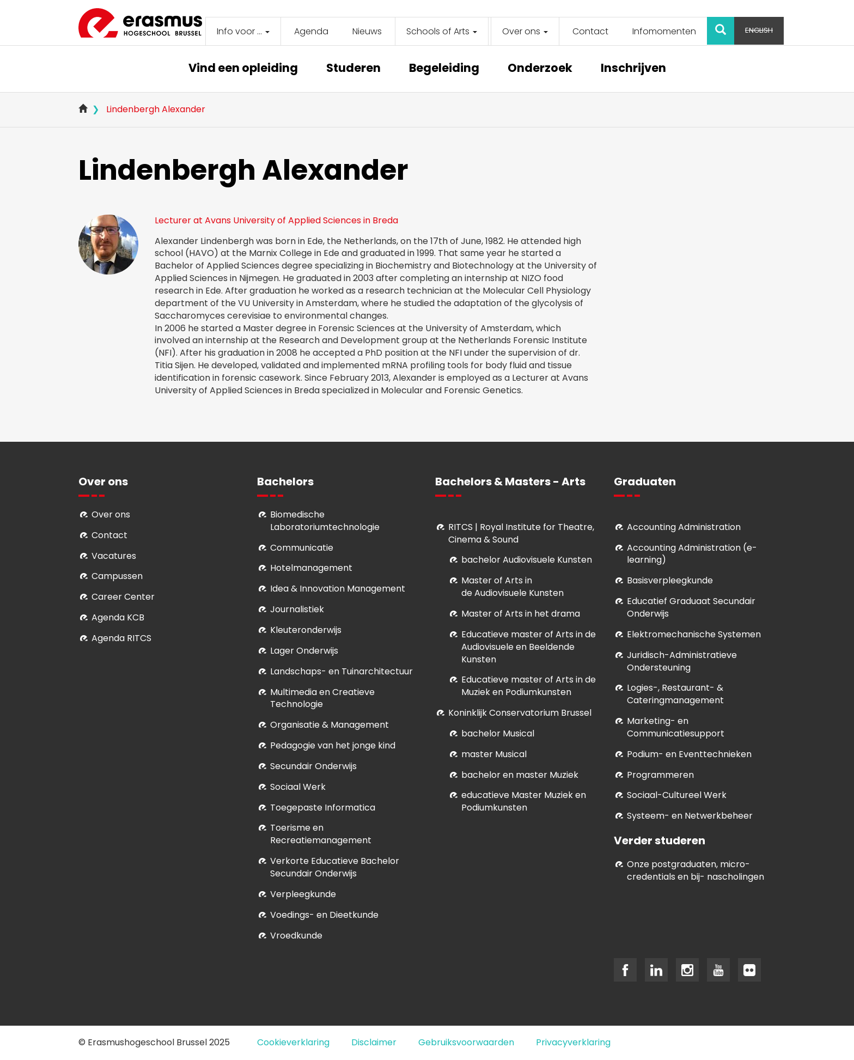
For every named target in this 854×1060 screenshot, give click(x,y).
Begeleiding (444, 69)
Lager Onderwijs (304, 650)
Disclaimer (373, 1042)
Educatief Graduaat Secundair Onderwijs (691, 607)
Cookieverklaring (293, 1042)
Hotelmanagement (311, 568)
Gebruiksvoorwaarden (466, 1042)
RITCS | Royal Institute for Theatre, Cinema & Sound (521, 533)
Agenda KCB (117, 617)
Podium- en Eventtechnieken (689, 754)
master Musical (494, 754)
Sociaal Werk (298, 787)
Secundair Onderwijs (313, 766)
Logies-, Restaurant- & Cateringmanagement (675, 693)
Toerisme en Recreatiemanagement (320, 833)
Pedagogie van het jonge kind (332, 745)
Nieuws (367, 31)
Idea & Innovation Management (337, 588)
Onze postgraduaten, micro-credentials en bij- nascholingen (695, 870)
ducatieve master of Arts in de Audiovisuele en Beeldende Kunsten (528, 647)
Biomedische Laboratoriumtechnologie (325, 520)
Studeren (353, 69)
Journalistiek (297, 609)
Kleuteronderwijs (305, 630)
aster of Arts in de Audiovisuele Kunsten (512, 586)
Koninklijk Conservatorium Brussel (519, 712)
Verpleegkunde (303, 894)
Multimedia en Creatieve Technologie (322, 698)
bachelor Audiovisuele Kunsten (526, 559)
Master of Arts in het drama (520, 613)
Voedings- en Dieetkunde (324, 915)
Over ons (525, 31)
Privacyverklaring (573, 1042)
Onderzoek (540, 69)
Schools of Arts (441, 31)
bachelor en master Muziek (519, 775)
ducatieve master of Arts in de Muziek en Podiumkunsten (528, 685)
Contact (590, 31)
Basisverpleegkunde (670, 580)
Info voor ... (243, 31)
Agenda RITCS (121, 638)
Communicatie (301, 547)
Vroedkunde (296, 935)
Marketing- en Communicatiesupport (675, 727)
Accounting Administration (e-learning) (692, 553)
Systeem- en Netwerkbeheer (690, 815)
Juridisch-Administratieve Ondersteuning (682, 661)
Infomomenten (664, 31)
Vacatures (113, 556)
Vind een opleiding (243, 69)
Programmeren (660, 775)
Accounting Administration (684, 527)
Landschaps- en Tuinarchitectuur (341, 671)
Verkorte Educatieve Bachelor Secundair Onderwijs (334, 867)
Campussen (117, 576)
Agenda (311, 31)
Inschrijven (633, 69)
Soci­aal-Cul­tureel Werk (677, 795)
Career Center (123, 596)
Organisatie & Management (329, 724)
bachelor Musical (497, 733)
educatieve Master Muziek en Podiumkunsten (523, 801)
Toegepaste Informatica (322, 807)
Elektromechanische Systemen (694, 634)
